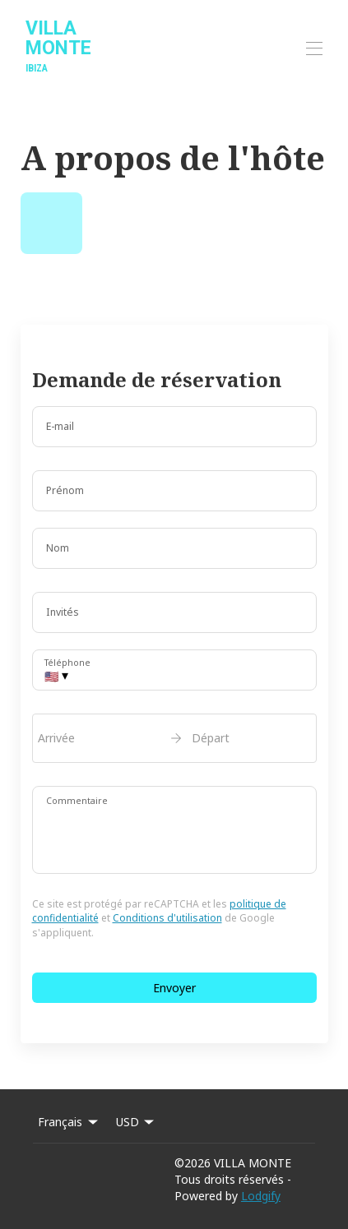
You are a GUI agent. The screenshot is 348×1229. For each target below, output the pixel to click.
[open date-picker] (174, 738)
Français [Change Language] (69, 1122)
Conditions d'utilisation (167, 918)
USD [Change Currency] (136, 1122)
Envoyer (174, 988)
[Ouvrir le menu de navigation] (314, 48)
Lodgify (261, 1196)
